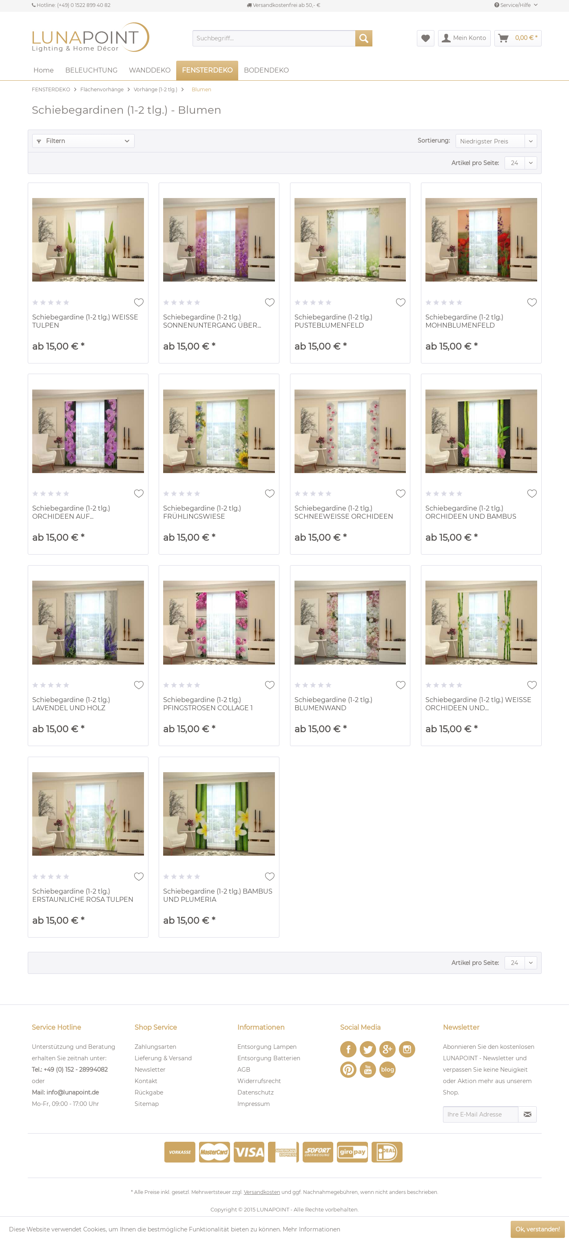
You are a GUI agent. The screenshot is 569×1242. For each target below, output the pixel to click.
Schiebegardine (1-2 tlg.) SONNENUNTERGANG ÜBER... (212, 321)
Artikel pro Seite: (475, 163)
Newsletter (150, 1069)
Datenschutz (255, 1092)
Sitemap (147, 1104)
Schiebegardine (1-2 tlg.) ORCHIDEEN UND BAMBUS (470, 512)
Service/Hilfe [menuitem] (513, 5)
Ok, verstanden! (538, 1229)
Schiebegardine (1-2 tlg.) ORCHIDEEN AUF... (71, 512)
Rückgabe (149, 1092)
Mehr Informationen (311, 1229)
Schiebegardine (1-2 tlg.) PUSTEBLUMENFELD (333, 321)
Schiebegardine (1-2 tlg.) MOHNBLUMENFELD (464, 321)
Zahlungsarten (155, 1046)
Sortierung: (434, 140)
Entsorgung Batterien (268, 1058)
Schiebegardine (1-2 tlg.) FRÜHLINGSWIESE (202, 512)
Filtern (51, 141)
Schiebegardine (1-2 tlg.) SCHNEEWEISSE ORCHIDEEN (343, 512)
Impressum (253, 1104)
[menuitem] (282, 38)
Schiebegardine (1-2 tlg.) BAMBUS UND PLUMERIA (217, 895)
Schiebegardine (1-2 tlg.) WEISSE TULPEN (85, 321)
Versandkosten (262, 1192)
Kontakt (146, 1081)
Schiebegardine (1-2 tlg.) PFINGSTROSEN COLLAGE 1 (208, 704)
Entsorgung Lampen (267, 1046)
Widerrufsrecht (259, 1081)
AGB (243, 1069)
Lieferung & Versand (163, 1058)
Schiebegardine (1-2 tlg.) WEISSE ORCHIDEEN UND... (478, 704)
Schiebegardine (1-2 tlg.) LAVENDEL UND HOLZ (71, 704)
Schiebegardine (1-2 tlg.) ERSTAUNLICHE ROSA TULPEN (82, 895)
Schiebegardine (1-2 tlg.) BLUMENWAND (333, 704)
